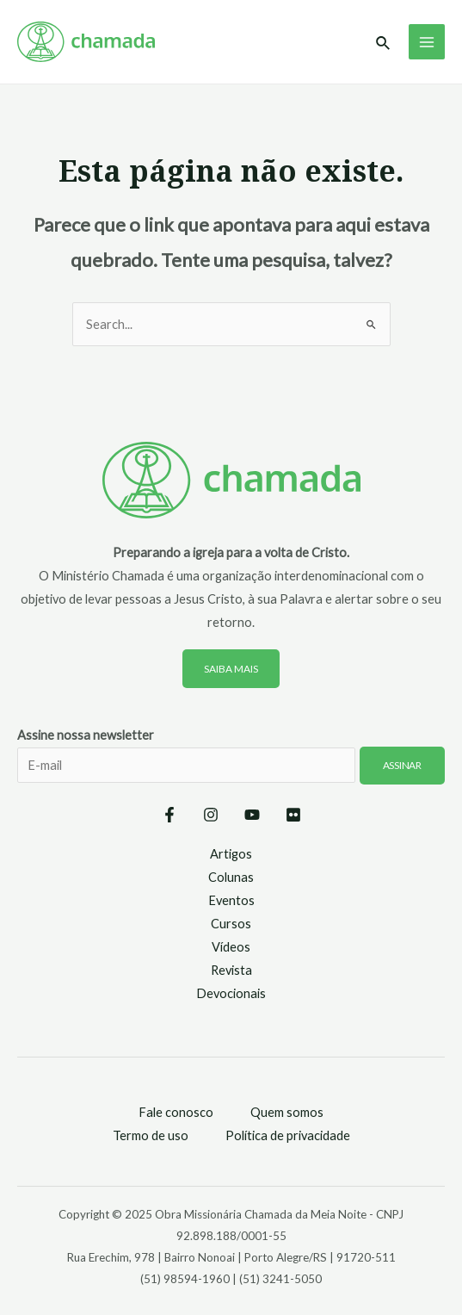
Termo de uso (150, 1135)
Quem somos (286, 1112)
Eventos (231, 900)
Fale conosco (176, 1112)
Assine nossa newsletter (231, 766)
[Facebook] (169, 814)
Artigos (231, 854)
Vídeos (231, 947)
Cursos (231, 923)
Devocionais (231, 993)
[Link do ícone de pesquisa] (383, 43)
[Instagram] (211, 814)
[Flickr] (293, 814)
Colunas (231, 877)
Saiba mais (231, 668)
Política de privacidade (287, 1135)
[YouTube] (252, 814)
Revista (231, 970)
